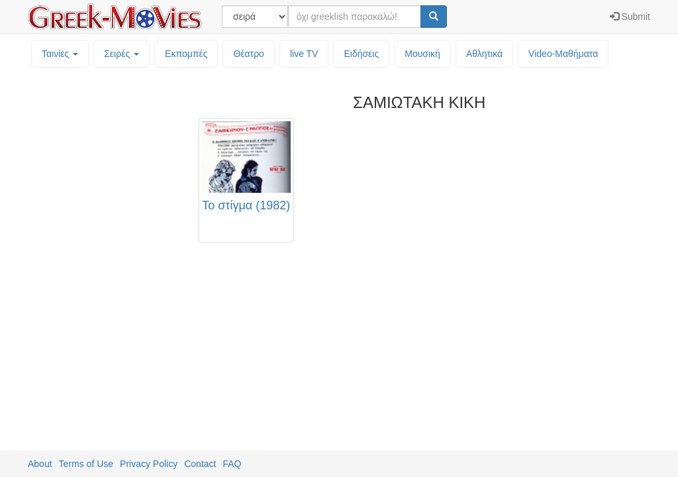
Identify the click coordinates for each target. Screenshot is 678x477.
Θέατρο (248, 53)
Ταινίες (60, 53)
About (40, 463)
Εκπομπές (186, 53)
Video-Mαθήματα (563, 53)
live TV (304, 53)
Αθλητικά (484, 53)
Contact (200, 463)
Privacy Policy (148, 463)
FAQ (231, 463)
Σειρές (121, 53)
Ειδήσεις (361, 53)
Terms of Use (86, 463)
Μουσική (422, 53)
